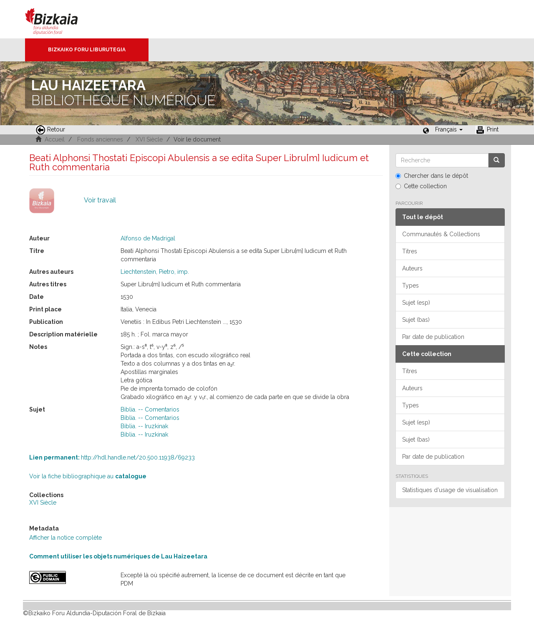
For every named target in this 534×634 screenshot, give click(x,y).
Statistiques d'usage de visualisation (450, 490)
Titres (409, 251)
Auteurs (412, 268)
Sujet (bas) (416, 319)
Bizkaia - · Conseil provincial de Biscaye (60, 19)
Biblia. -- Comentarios (150, 409)
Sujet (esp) (416, 302)
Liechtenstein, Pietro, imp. (155, 271)
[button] (449, 129)
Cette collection (421, 186)
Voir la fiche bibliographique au (87, 476)
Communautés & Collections (441, 234)
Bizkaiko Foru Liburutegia (87, 50)
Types (410, 285)
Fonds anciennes (100, 139)
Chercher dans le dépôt (431, 175)
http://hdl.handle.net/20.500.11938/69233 (112, 457)
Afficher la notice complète (65, 537)
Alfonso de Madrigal (148, 238)
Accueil (55, 139)
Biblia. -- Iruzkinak (144, 426)
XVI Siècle (149, 139)
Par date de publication (433, 336)
